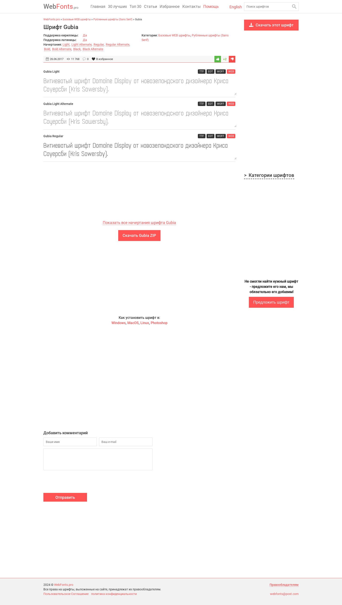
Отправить (65, 497)
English (235, 7)
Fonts (61, 6)
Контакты (191, 6)
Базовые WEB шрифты (174, 35)
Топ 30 (135, 6)
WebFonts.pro (63, 584)
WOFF (220, 71)
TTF (201, 71)
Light (66, 44)
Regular (99, 44)
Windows (118, 323)
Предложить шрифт (271, 302)
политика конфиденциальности (114, 594)
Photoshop (159, 323)
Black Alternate (93, 49)
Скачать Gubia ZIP (139, 235)
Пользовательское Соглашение (66, 594)
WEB (231, 71)
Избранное (170, 6)
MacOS (133, 323)
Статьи (150, 6)
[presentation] (76, 482)
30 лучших (117, 6)
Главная (98, 6)
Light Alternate (82, 44)
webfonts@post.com (284, 594)
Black (77, 49)
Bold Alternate (61, 49)
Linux (144, 323)
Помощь (211, 6)
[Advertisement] (139, 195)
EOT (210, 71)
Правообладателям (284, 584)
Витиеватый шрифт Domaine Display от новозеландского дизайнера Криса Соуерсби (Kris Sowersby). (139, 85)
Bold (47, 49)
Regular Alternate (117, 44)
